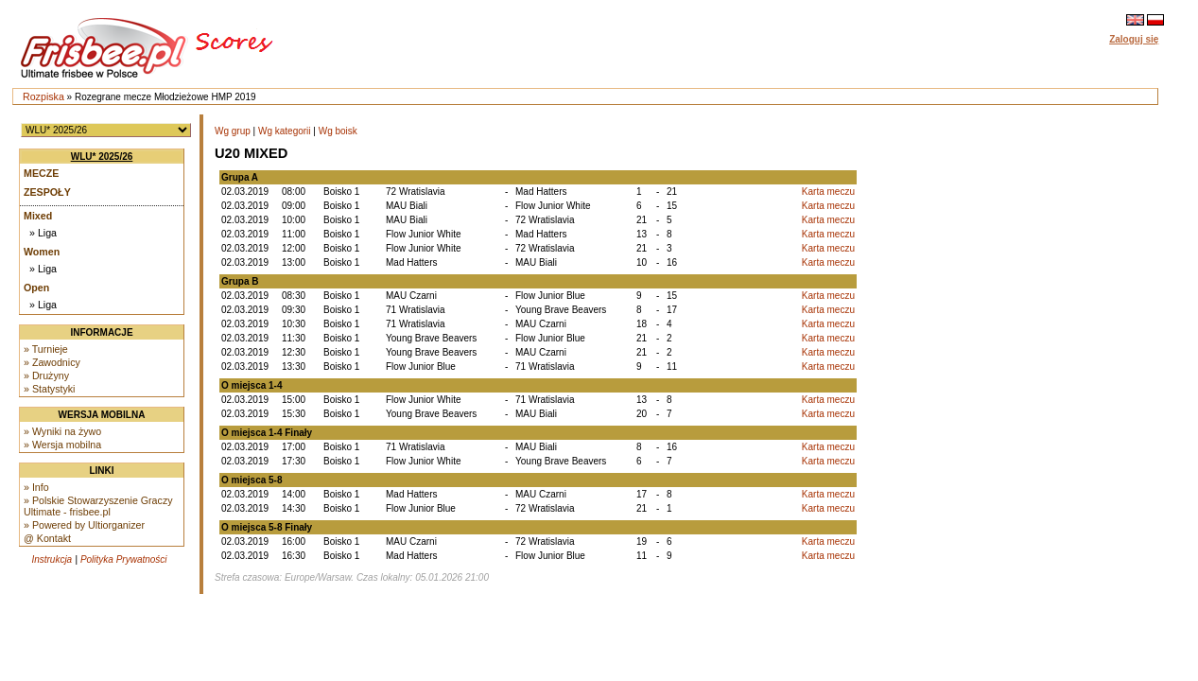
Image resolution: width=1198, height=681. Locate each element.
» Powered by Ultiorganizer (84, 525)
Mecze (41, 173)
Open (36, 287)
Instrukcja (51, 559)
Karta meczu (828, 191)
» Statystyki (49, 388)
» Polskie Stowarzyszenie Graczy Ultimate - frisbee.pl (98, 506)
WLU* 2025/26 (102, 156)
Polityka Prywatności (123, 559)
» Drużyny (46, 375)
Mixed (38, 215)
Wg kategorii (284, 131)
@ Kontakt (47, 538)
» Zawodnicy (52, 362)
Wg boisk (338, 131)
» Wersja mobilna (62, 444)
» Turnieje (46, 349)
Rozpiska (43, 96)
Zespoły (47, 192)
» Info (36, 487)
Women (42, 251)
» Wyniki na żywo (62, 431)
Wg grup (233, 131)
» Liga (43, 232)
